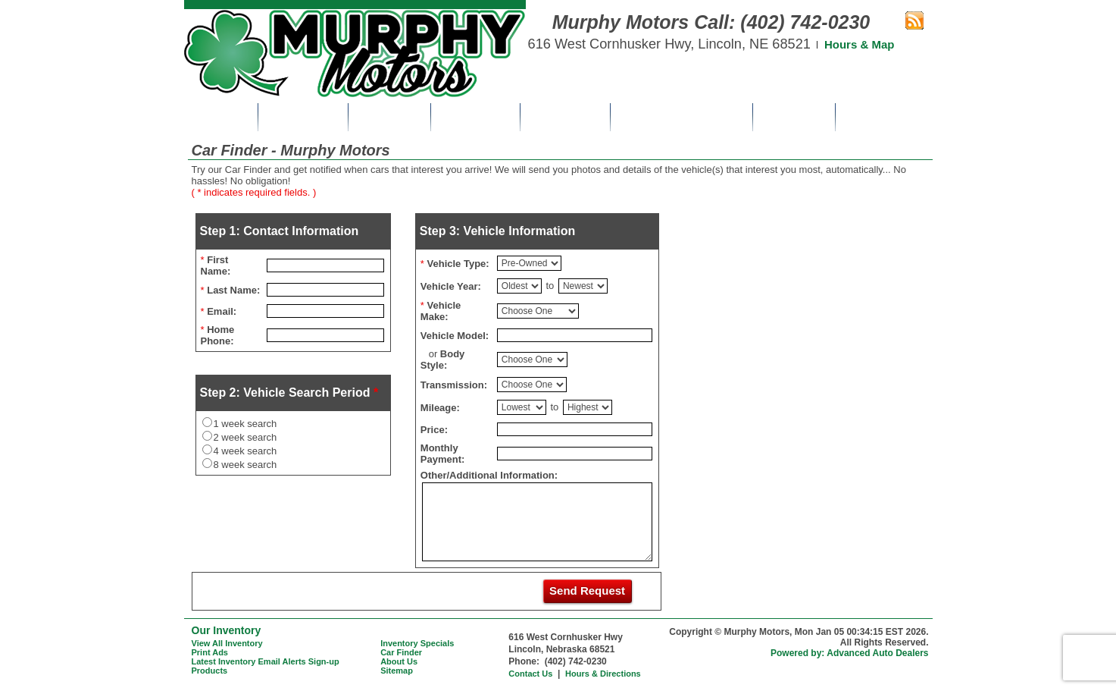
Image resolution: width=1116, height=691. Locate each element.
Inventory (302, 116)
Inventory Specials (417, 643)
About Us (794, 116)
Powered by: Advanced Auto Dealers (850, 653)
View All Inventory (227, 643)
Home (220, 116)
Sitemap (396, 670)
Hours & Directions (603, 673)
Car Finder (565, 116)
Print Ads (475, 116)
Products (210, 670)
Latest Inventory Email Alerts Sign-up (265, 661)
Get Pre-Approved (681, 116)
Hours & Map (859, 44)
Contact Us (884, 116)
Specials (389, 116)
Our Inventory (226, 630)
